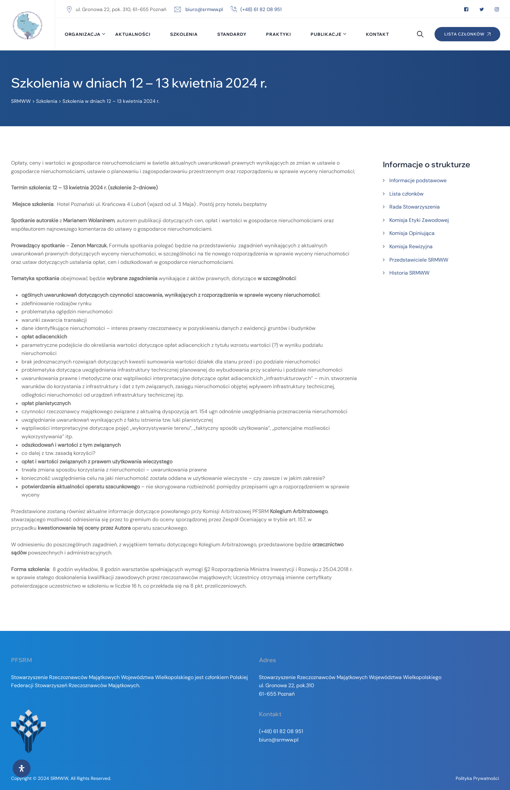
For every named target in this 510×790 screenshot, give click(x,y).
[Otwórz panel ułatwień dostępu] (22, 768)
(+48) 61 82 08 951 (261, 9)
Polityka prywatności (477, 778)
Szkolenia (184, 34)
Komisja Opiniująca (412, 233)
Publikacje (326, 34)
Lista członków (406, 193)
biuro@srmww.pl (204, 9)
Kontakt (377, 34)
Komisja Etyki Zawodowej (419, 220)
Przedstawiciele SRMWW (418, 259)
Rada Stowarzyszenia (414, 206)
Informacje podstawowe (418, 180)
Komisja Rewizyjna (411, 246)
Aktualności (133, 34)
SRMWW (59, 778)
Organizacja (83, 34)
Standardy (232, 34)
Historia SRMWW (409, 272)
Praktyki (278, 34)
